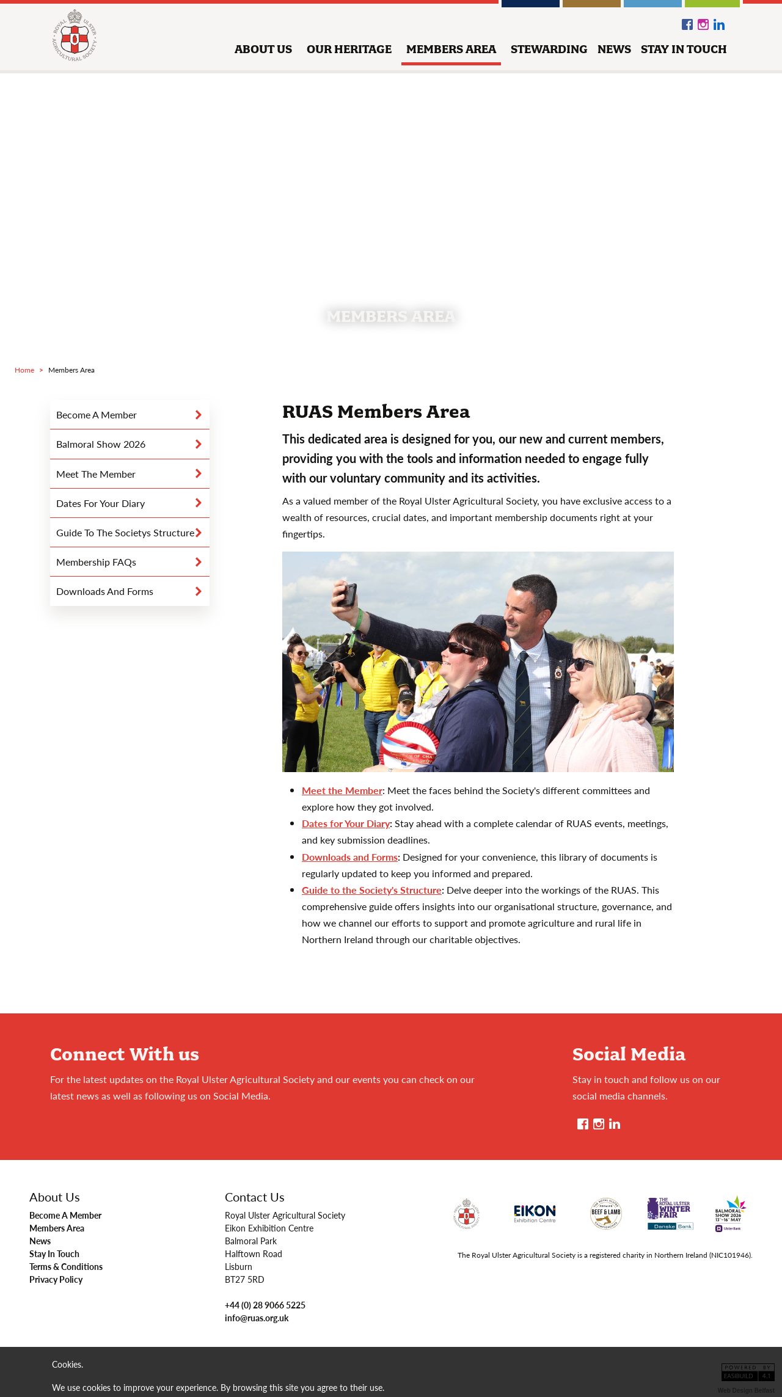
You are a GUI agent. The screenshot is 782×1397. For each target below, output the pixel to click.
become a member (96, 414)
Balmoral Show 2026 (100, 444)
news (614, 49)
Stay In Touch (54, 1253)
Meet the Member (96, 474)
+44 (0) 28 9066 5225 (265, 1305)
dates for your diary (100, 503)
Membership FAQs (96, 562)
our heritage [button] (349, 49)
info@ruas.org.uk (256, 1317)
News (40, 1241)
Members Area (56, 1228)
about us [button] (263, 49)
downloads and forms (104, 591)
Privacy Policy (55, 1279)
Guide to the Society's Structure (372, 890)
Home (24, 370)
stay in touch (684, 49)
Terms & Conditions (66, 1266)
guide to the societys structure (125, 532)
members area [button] (451, 49)
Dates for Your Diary (346, 823)
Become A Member (65, 1215)
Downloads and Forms (350, 857)
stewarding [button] (549, 49)
